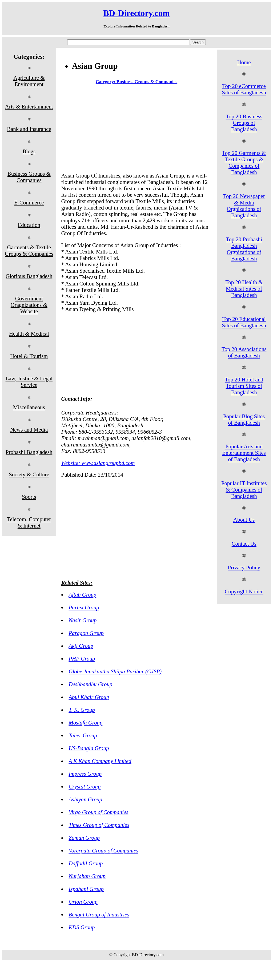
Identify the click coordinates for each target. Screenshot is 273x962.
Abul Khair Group (89, 697)
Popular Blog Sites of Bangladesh (244, 419)
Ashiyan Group (85, 799)
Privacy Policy (244, 567)
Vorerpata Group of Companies (103, 850)
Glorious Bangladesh (29, 276)
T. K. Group (82, 710)
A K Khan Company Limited (100, 761)
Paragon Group (86, 633)
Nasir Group (83, 620)
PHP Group (82, 658)
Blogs (29, 151)
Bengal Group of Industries (99, 914)
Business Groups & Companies (29, 177)
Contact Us (244, 544)
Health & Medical (29, 334)
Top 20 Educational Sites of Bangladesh (244, 322)
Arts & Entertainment (29, 106)
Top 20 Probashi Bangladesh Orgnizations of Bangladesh (244, 248)
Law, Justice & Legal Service (29, 381)
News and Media (29, 429)
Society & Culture (29, 474)
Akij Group (81, 646)
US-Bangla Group (89, 748)
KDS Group (82, 927)
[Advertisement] (136, 129)
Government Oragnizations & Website (29, 304)
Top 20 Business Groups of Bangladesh (244, 122)
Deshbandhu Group (90, 684)
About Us (244, 520)
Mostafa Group (85, 722)
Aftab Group (82, 594)
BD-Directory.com (136, 13)
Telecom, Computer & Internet (29, 522)
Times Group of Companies (99, 825)
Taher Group (83, 735)
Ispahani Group (86, 889)
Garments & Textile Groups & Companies (29, 250)
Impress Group (85, 774)
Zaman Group (84, 838)
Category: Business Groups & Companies (136, 81)
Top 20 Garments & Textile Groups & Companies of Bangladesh (244, 162)
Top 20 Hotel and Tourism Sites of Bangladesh (244, 385)
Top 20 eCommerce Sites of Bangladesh (244, 89)
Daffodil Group (86, 863)
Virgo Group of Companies (98, 812)
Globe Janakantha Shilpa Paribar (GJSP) (115, 671)
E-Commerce (29, 202)
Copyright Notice (244, 591)
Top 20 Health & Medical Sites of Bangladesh (244, 288)
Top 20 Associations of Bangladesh (244, 352)
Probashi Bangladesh (29, 452)
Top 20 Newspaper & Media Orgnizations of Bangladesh (244, 205)
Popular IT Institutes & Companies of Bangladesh (244, 489)
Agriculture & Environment (29, 81)
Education (29, 225)
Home (244, 62)
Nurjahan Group (87, 876)
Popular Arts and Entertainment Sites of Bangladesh (244, 452)
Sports (29, 497)
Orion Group (83, 902)
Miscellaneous (29, 407)
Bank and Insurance (29, 129)
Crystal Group (85, 786)
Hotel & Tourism (29, 356)
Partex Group (84, 607)
